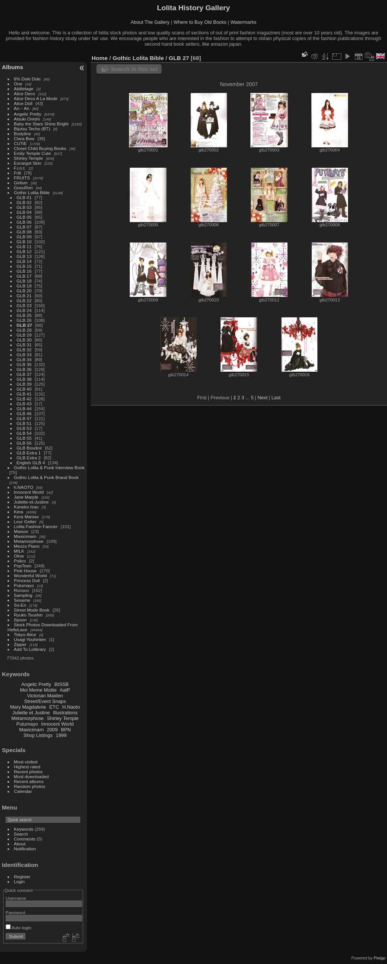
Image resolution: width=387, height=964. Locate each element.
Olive (19, 555)
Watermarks (243, 22)
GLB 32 (24, 349)
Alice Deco (24, 93)
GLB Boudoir (29, 447)
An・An (22, 108)
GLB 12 (24, 251)
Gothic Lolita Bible (32, 192)
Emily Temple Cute (32, 153)
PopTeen (22, 565)
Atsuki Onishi (27, 118)
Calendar (23, 791)
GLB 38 (24, 379)
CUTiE (20, 143)
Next (262, 397)
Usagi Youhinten (30, 639)
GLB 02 (24, 202)
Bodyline (22, 133)
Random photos (29, 786)
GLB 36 (24, 369)
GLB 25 (24, 315)
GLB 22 (24, 300)
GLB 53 (24, 428)
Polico (20, 560)
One (18, 83)
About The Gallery (150, 22)
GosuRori (23, 187)
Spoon (20, 619)
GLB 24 (24, 310)
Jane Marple (26, 496)
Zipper (20, 644)
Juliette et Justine (31, 712)
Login (19, 881)
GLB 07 (24, 226)
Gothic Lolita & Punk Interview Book (49, 467)
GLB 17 (24, 275)
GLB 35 (24, 364)
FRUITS (22, 177)
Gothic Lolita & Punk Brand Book (46, 477)
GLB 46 (24, 413)
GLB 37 (24, 374)
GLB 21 (24, 295)
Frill (17, 172)
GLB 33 (24, 354)
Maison (21, 531)
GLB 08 (24, 231)
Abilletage (24, 88)
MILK (19, 550)
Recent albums (29, 781)
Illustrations (65, 712)
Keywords (24, 829)
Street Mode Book (32, 609)
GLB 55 (24, 438)
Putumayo (24, 585)
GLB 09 (24, 236)
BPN (66, 729)
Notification (25, 848)
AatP (65, 690)
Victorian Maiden (45, 695)
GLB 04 (24, 212)
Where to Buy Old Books (200, 22)
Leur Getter (25, 521)
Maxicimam (25, 536)
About (20, 843)
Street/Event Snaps (45, 701)
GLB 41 (24, 393)
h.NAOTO (23, 487)
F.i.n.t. (20, 167)
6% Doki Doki (27, 78)
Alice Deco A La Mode (36, 98)
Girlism (21, 182)
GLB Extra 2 (29, 457)
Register (22, 876)
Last (275, 397)
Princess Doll (27, 580)
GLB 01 (24, 197)
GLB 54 (24, 433)
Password (15, 912)
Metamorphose (29, 541)
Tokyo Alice (25, 634)
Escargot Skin (28, 163)
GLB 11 (24, 246)
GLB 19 (24, 285)
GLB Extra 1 (29, 452)
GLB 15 (24, 266)
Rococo (21, 590)
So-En (20, 604)
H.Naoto (71, 707)
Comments (25, 838)
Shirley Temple (28, 158)
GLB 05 (24, 217)
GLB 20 (24, 290)
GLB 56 (24, 442)
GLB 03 (24, 207)
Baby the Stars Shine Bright (41, 123)
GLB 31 (24, 344)
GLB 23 (24, 305)
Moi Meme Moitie (38, 690)
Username (16, 898)
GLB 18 (24, 280)
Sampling (23, 595)
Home (100, 58)
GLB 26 (24, 320)
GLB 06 (24, 221)
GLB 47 (24, 418)
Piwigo (379, 958)
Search (21, 833)
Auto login (18, 927)
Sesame (22, 600)
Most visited (25, 761)
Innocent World (29, 492)
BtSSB (61, 684)
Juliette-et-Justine (31, 501)
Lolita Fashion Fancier (36, 526)
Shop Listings (38, 735)
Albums (12, 67)
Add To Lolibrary (30, 649)
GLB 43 (24, 403)
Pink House (25, 570)
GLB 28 (24, 330)
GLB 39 (24, 384)
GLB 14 (24, 261)
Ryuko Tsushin (28, 614)
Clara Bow (24, 138)
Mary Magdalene (28, 707)
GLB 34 (24, 359)
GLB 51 (24, 423)
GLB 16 (24, 271)
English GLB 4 (31, 462)
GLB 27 (24, 325)
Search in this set (134, 69)
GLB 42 (24, 398)
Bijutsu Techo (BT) (32, 128)
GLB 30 (24, 339)
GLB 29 (24, 334)
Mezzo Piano (27, 546)
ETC (54, 707)
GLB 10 (24, 241)
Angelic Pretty (28, 113)
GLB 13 (24, 256)
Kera (18, 511)
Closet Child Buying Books (40, 148)
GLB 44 (24, 408)
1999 (61, 735)
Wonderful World (30, 575)
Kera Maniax (26, 516)
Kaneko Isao (26, 506)
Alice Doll (23, 103)
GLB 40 (24, 388)
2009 (52, 729)
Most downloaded (31, 776)
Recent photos (28, 771)
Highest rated (27, 766)
